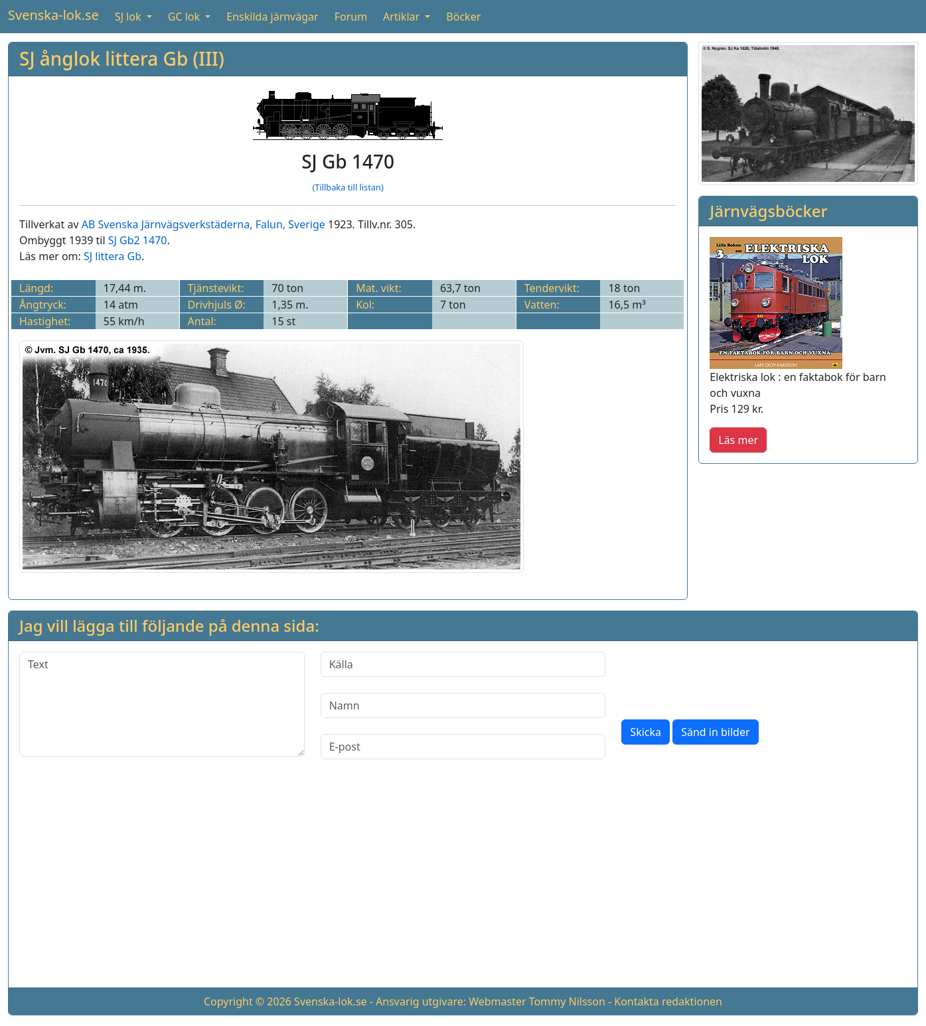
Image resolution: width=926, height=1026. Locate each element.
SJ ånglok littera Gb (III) (121, 58)
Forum (351, 16)
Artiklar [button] (402, 16)
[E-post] (463, 746)
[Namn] (463, 705)
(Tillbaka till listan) (347, 187)
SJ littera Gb (112, 256)
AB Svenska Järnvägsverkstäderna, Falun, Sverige (203, 224)
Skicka (645, 732)
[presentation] (722, 677)
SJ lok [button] (129, 16)
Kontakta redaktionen (668, 1001)
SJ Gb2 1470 (137, 240)
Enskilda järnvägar (272, 16)
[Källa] (463, 664)
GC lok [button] (185, 16)
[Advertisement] (463, 884)
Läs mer (738, 440)
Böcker (463, 16)
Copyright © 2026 (247, 1001)
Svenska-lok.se (53, 15)
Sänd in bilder (715, 732)
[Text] (162, 704)
